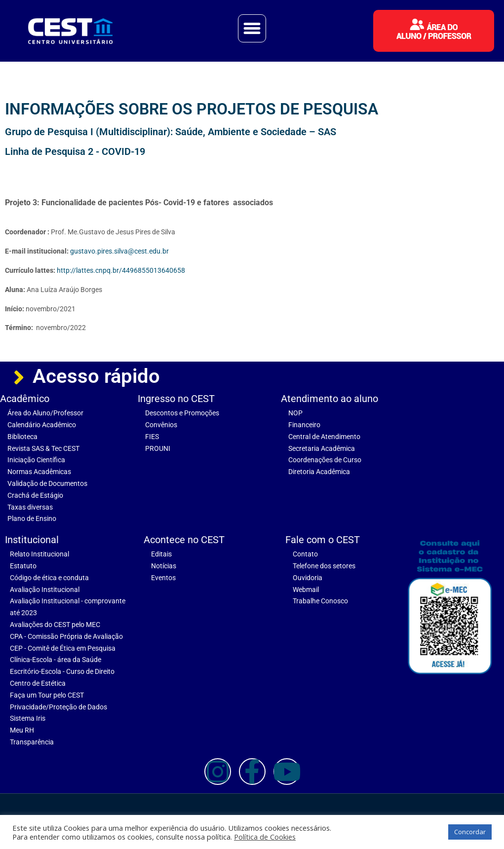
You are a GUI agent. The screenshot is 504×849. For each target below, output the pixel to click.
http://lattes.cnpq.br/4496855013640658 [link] (121, 270)
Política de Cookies (265, 837)
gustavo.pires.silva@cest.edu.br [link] (119, 251)
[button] (252, 28)
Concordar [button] (470, 831)
